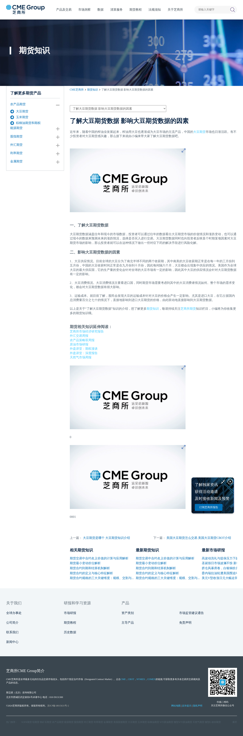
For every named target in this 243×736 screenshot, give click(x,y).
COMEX (151, 679)
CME (123, 679)
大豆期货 (19, 111)
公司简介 (12, 622)
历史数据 (70, 632)
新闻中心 (12, 642)
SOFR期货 (26, 722)
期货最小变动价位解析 (85, 563)
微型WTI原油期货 (183, 722)
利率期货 (16, 153)
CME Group (27, 671)
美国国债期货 (120, 722)
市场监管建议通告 (191, 613)
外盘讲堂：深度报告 (84, 353)
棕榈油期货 (153, 722)
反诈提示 (186, 705)
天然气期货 (198, 722)
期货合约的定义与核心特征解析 (91, 573)
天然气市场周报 (80, 357)
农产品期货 (18, 104)
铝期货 (35, 722)
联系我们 (12, 632)
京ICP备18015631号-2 (58, 705)
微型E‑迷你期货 (213, 722)
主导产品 (128, 622)
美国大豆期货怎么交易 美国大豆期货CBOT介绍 (198, 537)
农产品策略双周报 (82, 340)
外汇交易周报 (79, 335)
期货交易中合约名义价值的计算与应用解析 (99, 558)
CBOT (131, 679)
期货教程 (70, 622)
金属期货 (16, 161)
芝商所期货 (188, 308)
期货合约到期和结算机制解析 (90, 568)
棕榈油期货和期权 (25, 123)
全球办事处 (14, 613)
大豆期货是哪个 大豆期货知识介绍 (106, 537)
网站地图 (176, 705)
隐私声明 (197, 705)
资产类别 (128, 613)
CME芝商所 (77, 89)
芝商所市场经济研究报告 (87, 331)
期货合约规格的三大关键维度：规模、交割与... (102, 578)
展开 (234, 722)
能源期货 (16, 128)
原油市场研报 (79, 344)
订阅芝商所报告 (208, 507)
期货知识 (92, 89)
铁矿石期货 (45, 722)
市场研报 (70, 613)
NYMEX (141, 679)
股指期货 (16, 136)
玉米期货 (19, 117)
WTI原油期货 (166, 722)
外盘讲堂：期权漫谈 (84, 348)
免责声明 (185, 622)
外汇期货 (16, 144)
